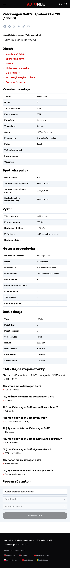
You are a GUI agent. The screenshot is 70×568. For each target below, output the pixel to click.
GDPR (49, 540)
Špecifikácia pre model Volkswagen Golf (22, 35)
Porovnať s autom (16, 82)
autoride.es (28, 560)
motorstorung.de (42, 555)
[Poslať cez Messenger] (9, 26)
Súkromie (41, 540)
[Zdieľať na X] (14, 26)
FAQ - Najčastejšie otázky (20, 77)
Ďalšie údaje (13, 72)
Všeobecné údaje (15, 54)
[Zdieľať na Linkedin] (19, 26)
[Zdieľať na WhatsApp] (24, 26)
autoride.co (25, 555)
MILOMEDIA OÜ (19, 551)
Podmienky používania (24, 540)
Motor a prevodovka (17, 68)
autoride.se (43, 560)
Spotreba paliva (15, 58)
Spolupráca (8, 540)
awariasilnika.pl (12, 560)
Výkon (9, 63)
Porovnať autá (35, 516)
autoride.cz (10, 555)
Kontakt (25, 545)
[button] (4, 4)
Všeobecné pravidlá (11, 545)
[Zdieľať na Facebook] (5, 26)
